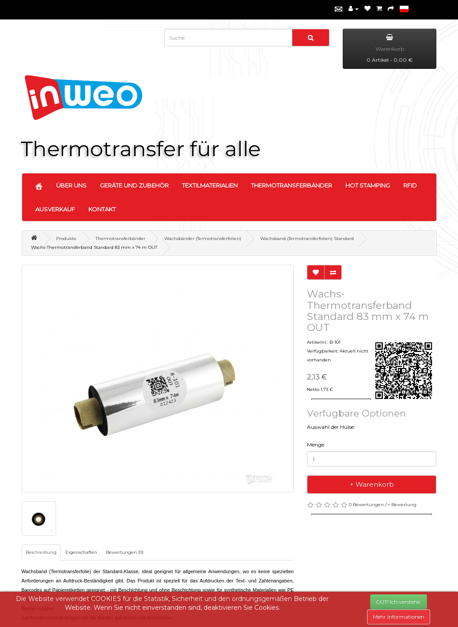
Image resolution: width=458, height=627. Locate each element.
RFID (410, 185)
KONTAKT (102, 209)
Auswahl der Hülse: (331, 427)
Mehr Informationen (398, 616)
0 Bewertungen (366, 504)
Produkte (66, 238)
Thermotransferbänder (120, 238)
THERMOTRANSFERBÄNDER (291, 185)
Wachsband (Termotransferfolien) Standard (307, 238)
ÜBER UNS (71, 185)
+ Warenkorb (372, 484)
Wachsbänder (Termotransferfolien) (202, 238)
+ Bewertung (402, 504)
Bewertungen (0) (125, 552)
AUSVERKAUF (55, 209)
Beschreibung (41, 552)
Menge (315, 444)
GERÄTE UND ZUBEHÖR (134, 185)
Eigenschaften (81, 552)
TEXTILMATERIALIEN (210, 185)
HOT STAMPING (367, 185)
